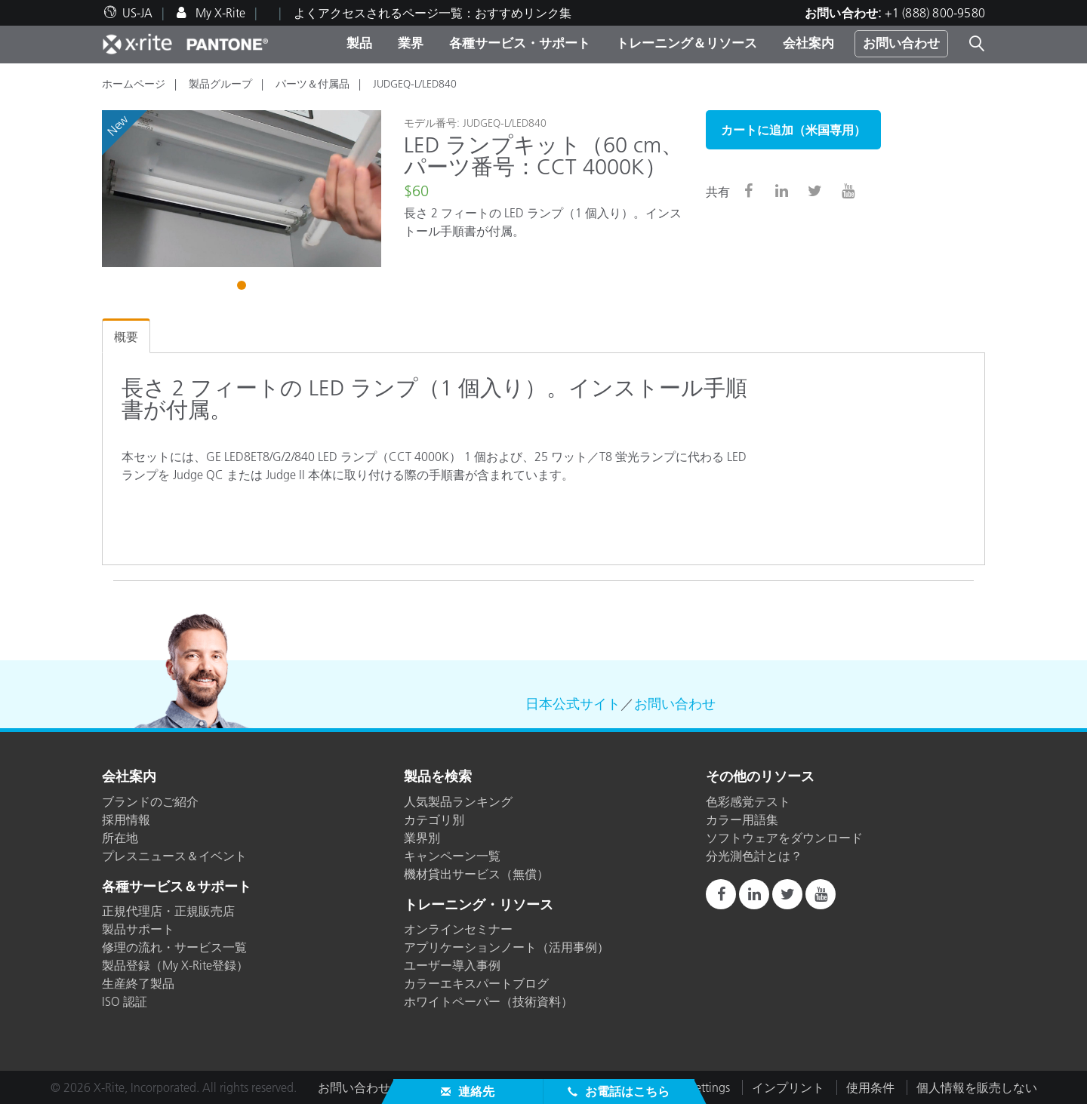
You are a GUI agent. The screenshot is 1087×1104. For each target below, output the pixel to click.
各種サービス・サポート (519, 43)
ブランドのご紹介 (150, 801)
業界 (410, 43)
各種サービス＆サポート (176, 887)
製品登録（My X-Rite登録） (175, 965)
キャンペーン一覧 (452, 855)
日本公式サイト (572, 704)
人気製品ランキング (458, 801)
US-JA (137, 12)
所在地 (120, 837)
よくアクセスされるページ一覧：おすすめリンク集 (432, 12)
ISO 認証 (124, 1001)
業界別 (422, 837)
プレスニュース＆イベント (174, 855)
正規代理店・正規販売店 (168, 910)
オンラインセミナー (458, 928)
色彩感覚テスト (748, 801)
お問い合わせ (901, 43)
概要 (126, 336)
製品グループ (220, 84)
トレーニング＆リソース (686, 43)
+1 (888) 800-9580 (935, 12)
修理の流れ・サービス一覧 (174, 947)
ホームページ (133, 84)
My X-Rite (218, 12)
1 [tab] (243, 287)
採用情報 (126, 819)
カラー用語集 (742, 819)
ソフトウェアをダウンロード (784, 837)
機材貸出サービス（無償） (476, 873)
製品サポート (138, 928)
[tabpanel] (241, 188)
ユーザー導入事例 (452, 965)
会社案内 (808, 43)
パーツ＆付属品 (313, 84)
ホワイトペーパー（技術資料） (488, 1001)
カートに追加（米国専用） (793, 129)
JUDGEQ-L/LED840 (415, 84)
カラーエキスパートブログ (476, 983)
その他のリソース (760, 777)
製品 (359, 43)
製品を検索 (438, 777)
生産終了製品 (138, 983)
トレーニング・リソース (478, 905)
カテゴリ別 (434, 819)
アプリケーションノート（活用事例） (506, 947)
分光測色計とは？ (754, 855)
